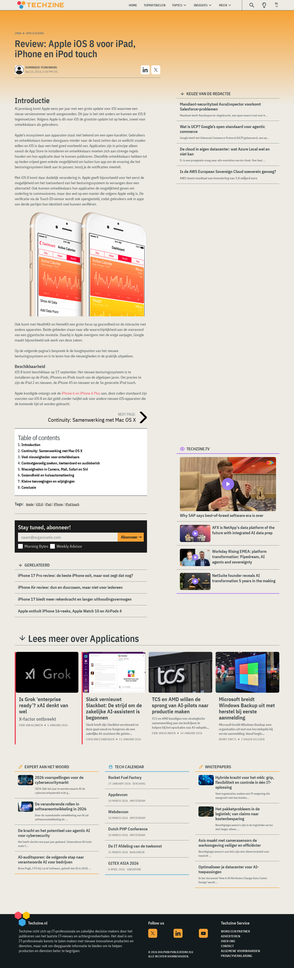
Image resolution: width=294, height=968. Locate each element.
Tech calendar (129, 766)
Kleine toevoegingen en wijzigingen (48, 481)
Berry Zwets (227, 739)
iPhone (58, 504)
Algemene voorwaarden (240, 951)
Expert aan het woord (46, 766)
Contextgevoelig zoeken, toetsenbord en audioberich (60, 463)
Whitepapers (218, 766)
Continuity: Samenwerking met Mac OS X (51, 450)
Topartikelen (154, 5)
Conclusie (28, 487)
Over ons (228, 941)
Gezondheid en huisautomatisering (47, 475)
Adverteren (230, 936)
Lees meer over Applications (83, 638)
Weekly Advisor (69, 546)
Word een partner (235, 931)
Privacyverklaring (236, 956)
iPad (48, 504)
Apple (29, 504)
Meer (223, 5)
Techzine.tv (198, 449)
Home (133, 5)
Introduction (30, 444)
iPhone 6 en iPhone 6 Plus (81, 393)
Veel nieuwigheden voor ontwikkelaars (50, 457)
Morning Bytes (36, 546)
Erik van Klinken (31, 725)
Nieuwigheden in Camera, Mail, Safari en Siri (54, 469)
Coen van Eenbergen (100, 739)
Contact (227, 946)
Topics (177, 5)
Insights (201, 5)
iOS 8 (39, 504)
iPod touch (72, 504)
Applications (35, 33)
